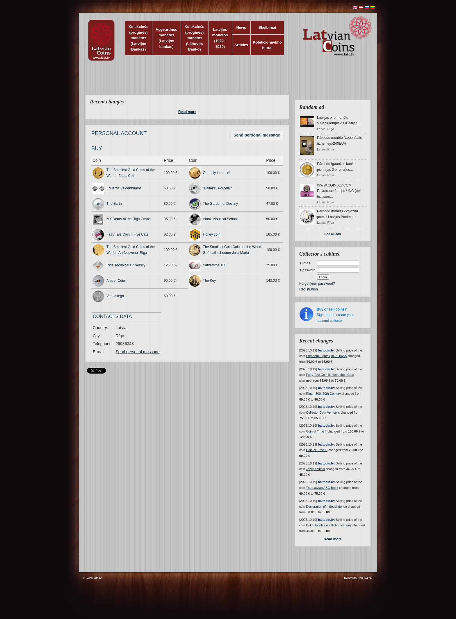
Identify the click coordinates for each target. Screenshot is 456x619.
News (241, 27)
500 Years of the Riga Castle (128, 219)
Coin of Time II (316, 431)
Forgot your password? (317, 283)
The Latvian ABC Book (322, 487)
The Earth (114, 204)
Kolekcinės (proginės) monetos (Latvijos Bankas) (139, 37)
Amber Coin (115, 281)
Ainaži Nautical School (220, 219)
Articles (241, 45)
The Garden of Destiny (220, 204)
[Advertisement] (227, 81)
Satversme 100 (215, 265)
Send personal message (257, 135)
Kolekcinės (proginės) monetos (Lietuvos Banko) (194, 37)
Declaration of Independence (326, 506)
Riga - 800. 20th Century (323, 393)
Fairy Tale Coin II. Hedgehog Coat (330, 374)
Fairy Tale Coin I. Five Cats (127, 234)
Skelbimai (267, 27)
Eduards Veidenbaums (124, 188)
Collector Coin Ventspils (323, 412)
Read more (187, 112)
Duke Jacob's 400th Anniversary (329, 525)
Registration (308, 289)
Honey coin (211, 234)
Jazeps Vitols (315, 469)
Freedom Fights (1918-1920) (326, 356)
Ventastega (115, 296)
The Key (209, 281)
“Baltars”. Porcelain (218, 188)
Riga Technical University (125, 265)
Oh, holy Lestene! (216, 173)
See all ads (333, 234)
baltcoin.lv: (326, 350)
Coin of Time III (316, 450)
